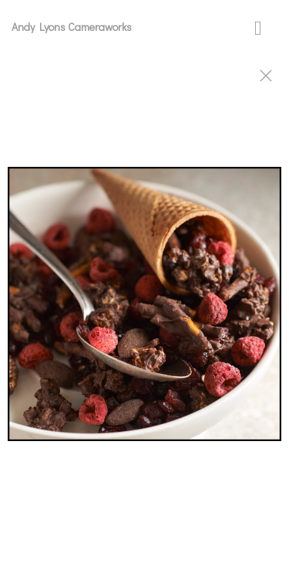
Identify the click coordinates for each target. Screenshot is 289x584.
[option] (144, 311)
